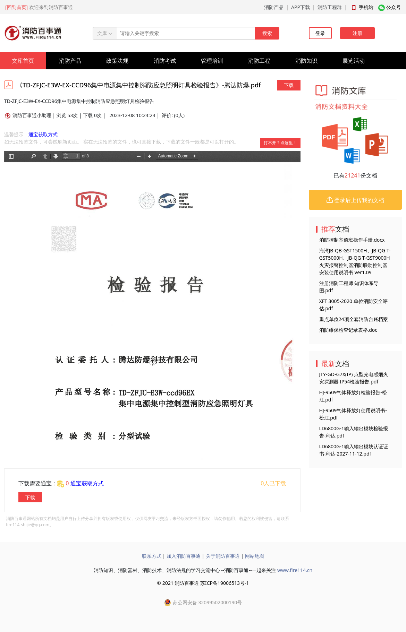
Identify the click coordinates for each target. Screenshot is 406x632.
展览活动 (353, 60)
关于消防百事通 (223, 556)
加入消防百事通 (184, 556)
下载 (289, 85)
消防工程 (259, 60)
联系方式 (151, 556)
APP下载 (300, 7)
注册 (357, 33)
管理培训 (212, 60)
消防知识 (306, 60)
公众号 (393, 7)
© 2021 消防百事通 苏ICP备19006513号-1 (203, 583)
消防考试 (165, 60)
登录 (320, 33)
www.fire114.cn (294, 570)
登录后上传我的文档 (355, 200)
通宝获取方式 (43, 134)
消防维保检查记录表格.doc (348, 330)
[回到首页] (16, 7)
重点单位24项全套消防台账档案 (353, 319)
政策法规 (117, 60)
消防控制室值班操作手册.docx (352, 239)
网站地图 (254, 556)
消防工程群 (330, 7)
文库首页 (23, 60)
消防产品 (274, 7)
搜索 (267, 33)
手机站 (366, 7)
